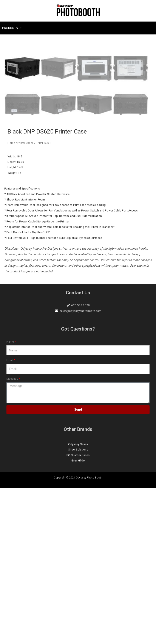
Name (10, 482)
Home (11, 284)
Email (9, 501)
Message (12, 519)
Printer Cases (25, 284)
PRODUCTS (10, 28)
